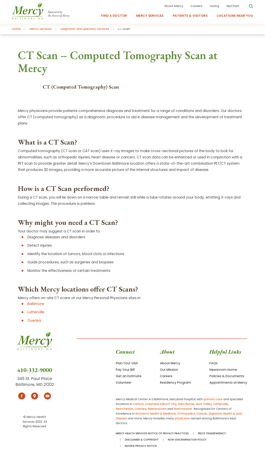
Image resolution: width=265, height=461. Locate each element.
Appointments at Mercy (228, 382)
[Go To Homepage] (34, 349)
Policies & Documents (226, 376)
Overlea (34, 320)
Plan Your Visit (127, 363)
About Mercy (170, 363)
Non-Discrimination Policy (187, 439)
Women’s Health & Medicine (155, 413)
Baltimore (35, 303)
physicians (182, 418)
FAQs (213, 363)
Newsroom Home (223, 369)
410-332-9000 (34, 370)
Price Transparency (212, 433)
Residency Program (175, 382)
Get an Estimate (129, 376)
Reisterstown (157, 409)
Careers (166, 376)
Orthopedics (186, 413)
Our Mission (169, 369)
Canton (138, 404)
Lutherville (35, 312)
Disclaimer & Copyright (142, 439)
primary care (213, 399)
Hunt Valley (204, 404)
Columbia (152, 404)
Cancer (202, 413)
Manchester (124, 409)
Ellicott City (168, 404)
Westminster (183, 409)
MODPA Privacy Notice (141, 446)
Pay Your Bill (125, 369)
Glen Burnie (186, 404)
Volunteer (123, 382)
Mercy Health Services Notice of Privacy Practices (152, 433)
